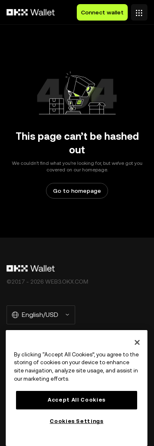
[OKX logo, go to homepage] (31, 12)
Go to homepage (77, 190)
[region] (76, 388)
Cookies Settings (76, 421)
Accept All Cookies (77, 400)
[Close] (137, 342)
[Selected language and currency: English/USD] (41, 314)
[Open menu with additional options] (139, 10)
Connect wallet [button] (102, 12)
